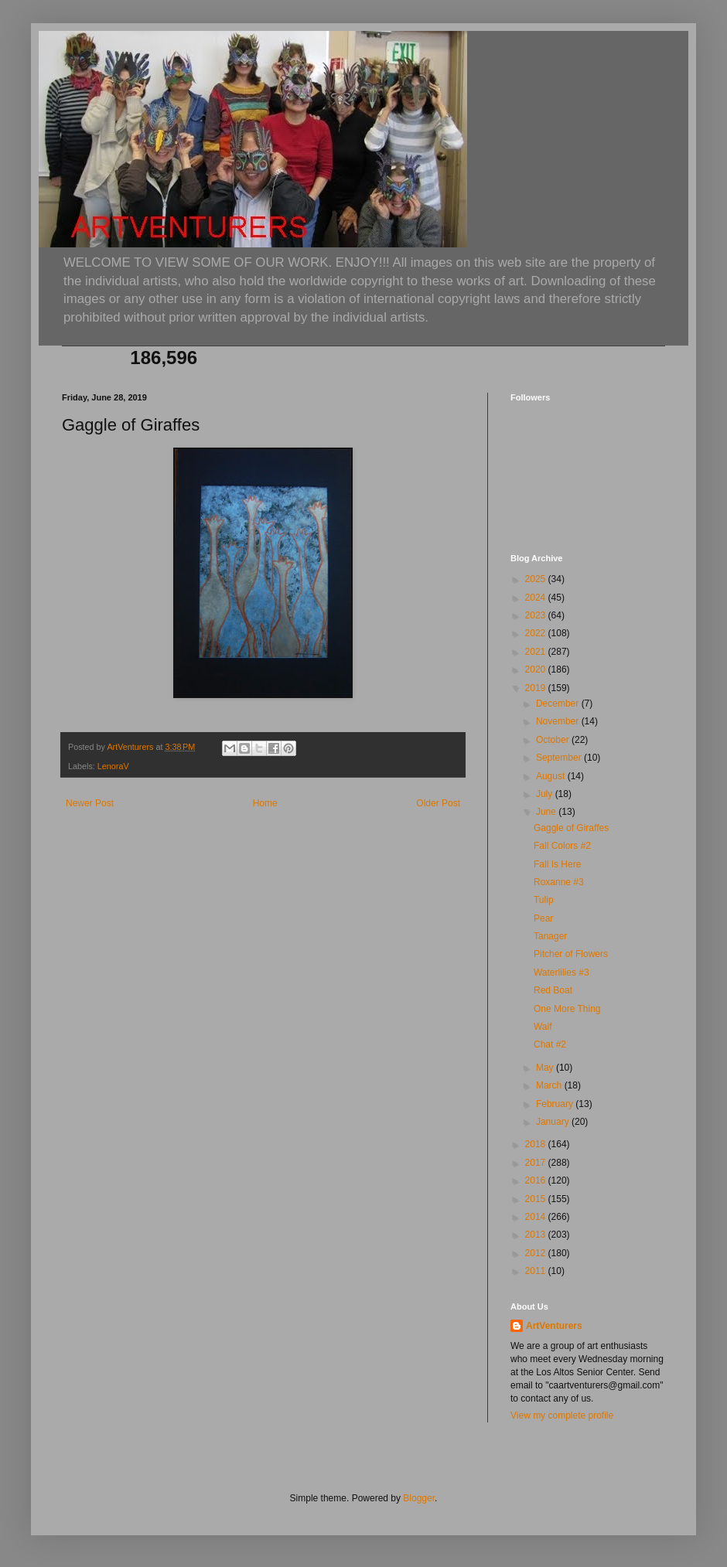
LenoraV (113, 766)
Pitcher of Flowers (571, 954)
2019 (536, 688)
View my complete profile (561, 1415)
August (552, 776)
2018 (536, 1144)
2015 (536, 1199)
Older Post (438, 803)
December (559, 703)
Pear (543, 918)
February (555, 1104)
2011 (536, 1271)
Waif (543, 1026)
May (546, 1067)
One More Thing (567, 1008)
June (547, 811)
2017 (536, 1162)
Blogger (419, 1498)
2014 (536, 1216)
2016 (536, 1180)
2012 (536, 1253)
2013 (536, 1234)
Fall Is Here (557, 864)
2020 (536, 669)
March (550, 1085)
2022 (536, 633)
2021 (536, 651)
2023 (536, 615)
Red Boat (553, 990)
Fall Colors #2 (562, 845)
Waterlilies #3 (561, 972)
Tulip (544, 899)
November (559, 721)
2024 (536, 597)
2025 (536, 579)
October (554, 739)
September (560, 757)
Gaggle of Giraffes (571, 828)
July (545, 794)
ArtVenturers (554, 1325)
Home (265, 803)
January (554, 1121)
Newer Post (90, 803)
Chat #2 (550, 1044)
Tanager (550, 936)
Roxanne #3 (559, 882)
